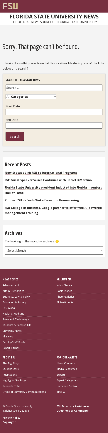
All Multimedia (65, 302)
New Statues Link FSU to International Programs (41, 173)
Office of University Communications (24, 392)
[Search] (100, 5)
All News (8, 336)
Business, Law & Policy (16, 296)
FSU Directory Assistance (73, 406)
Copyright (9, 422)
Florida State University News (54, 16)
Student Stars (11, 369)
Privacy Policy (11, 417)
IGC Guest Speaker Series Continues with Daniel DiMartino (48, 180)
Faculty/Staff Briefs (14, 342)
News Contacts (66, 363)
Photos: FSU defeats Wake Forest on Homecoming (42, 200)
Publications (10, 374)
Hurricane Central (67, 386)
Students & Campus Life (17, 325)
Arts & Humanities (13, 291)
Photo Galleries (66, 296)
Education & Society (14, 302)
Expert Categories (67, 380)
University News (12, 330)
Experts (61, 374)
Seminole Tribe (11, 386)
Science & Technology (16, 319)
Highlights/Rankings (14, 380)
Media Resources (67, 369)
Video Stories (64, 285)
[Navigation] (103, 5)
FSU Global (9, 308)
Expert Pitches (11, 348)
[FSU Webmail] (96, 5)
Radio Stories (64, 291)
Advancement (11, 285)
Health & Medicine (13, 313)
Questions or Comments (73, 410)
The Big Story (11, 363)
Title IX (61, 392)
